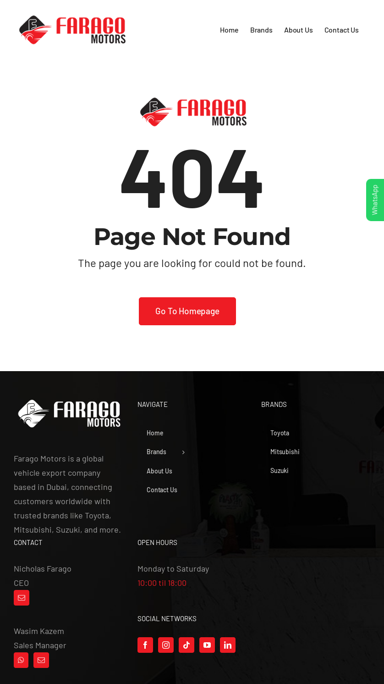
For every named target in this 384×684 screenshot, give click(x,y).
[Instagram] (166, 645)
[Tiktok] (186, 645)
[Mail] (21, 598)
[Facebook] (145, 645)
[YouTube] (207, 645)
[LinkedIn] (228, 645)
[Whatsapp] (21, 660)
